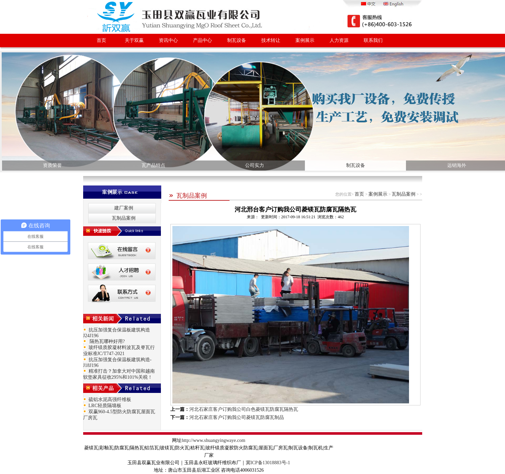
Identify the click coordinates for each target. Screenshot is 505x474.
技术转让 (270, 40)
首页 (101, 40)
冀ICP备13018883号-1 (268, 462)
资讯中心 (168, 40)
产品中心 (202, 40)
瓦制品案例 (188, 195)
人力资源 (339, 40)
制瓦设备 (236, 40)
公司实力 (254, 165)
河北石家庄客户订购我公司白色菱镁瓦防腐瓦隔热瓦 (243, 409)
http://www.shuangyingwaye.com (213, 440)
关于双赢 (134, 40)
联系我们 (373, 40)
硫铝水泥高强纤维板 (110, 399)
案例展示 (304, 40)
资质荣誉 (52, 165)
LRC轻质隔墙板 (105, 405)
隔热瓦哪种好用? (107, 341)
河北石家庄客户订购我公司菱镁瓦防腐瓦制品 (236, 417)
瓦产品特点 (153, 165)
